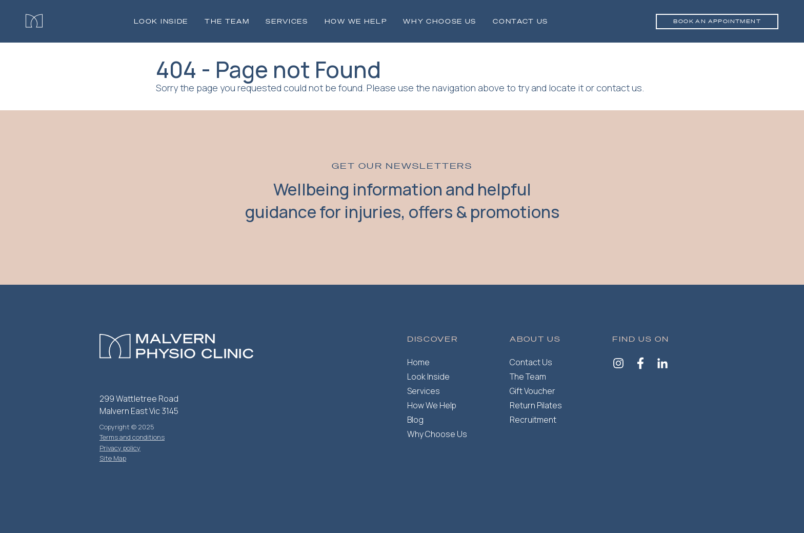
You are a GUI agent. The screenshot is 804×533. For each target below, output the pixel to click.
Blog (415, 419)
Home (418, 362)
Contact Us (520, 21)
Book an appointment (717, 21)
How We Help (431, 405)
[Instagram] (618, 364)
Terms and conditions (132, 437)
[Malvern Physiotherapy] (34, 21)
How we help (356, 21)
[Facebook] (640, 364)
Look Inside (161, 21)
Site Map (112, 458)
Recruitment (533, 419)
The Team (227, 21)
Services (287, 21)
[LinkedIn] (662, 364)
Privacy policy (119, 447)
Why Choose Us (439, 21)
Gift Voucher (532, 391)
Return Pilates (536, 405)
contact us (619, 88)
